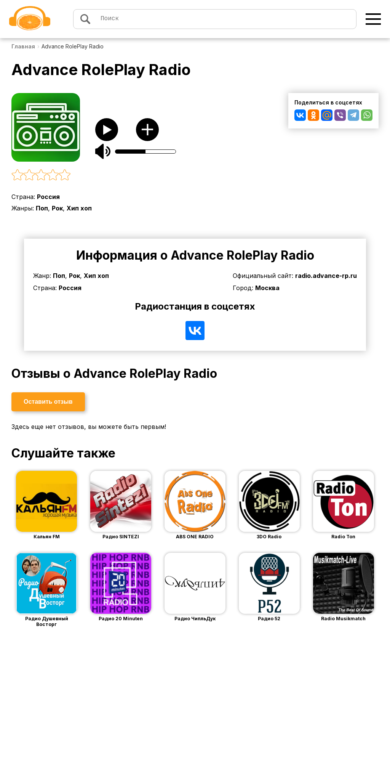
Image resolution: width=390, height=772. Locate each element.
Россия (48, 197)
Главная (23, 46)
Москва (267, 288)
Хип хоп (79, 208)
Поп (42, 208)
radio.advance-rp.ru (326, 275)
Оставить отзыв (48, 401)
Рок (57, 208)
